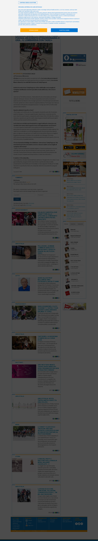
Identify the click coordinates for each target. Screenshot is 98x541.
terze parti (39, 12)
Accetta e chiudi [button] (64, 30)
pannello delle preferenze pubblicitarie (27, 24)
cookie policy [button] (36, 11)
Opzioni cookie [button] (33, 30)
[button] (27, 2)
